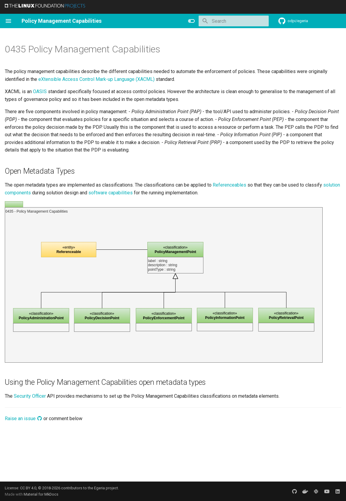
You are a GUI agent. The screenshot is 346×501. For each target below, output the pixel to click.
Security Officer (30, 396)
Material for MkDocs (41, 494)
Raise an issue (23, 418)
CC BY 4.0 (28, 488)
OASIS (40, 91)
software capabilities (110, 193)
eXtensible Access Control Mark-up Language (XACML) (96, 79)
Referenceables (229, 185)
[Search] (234, 21)
